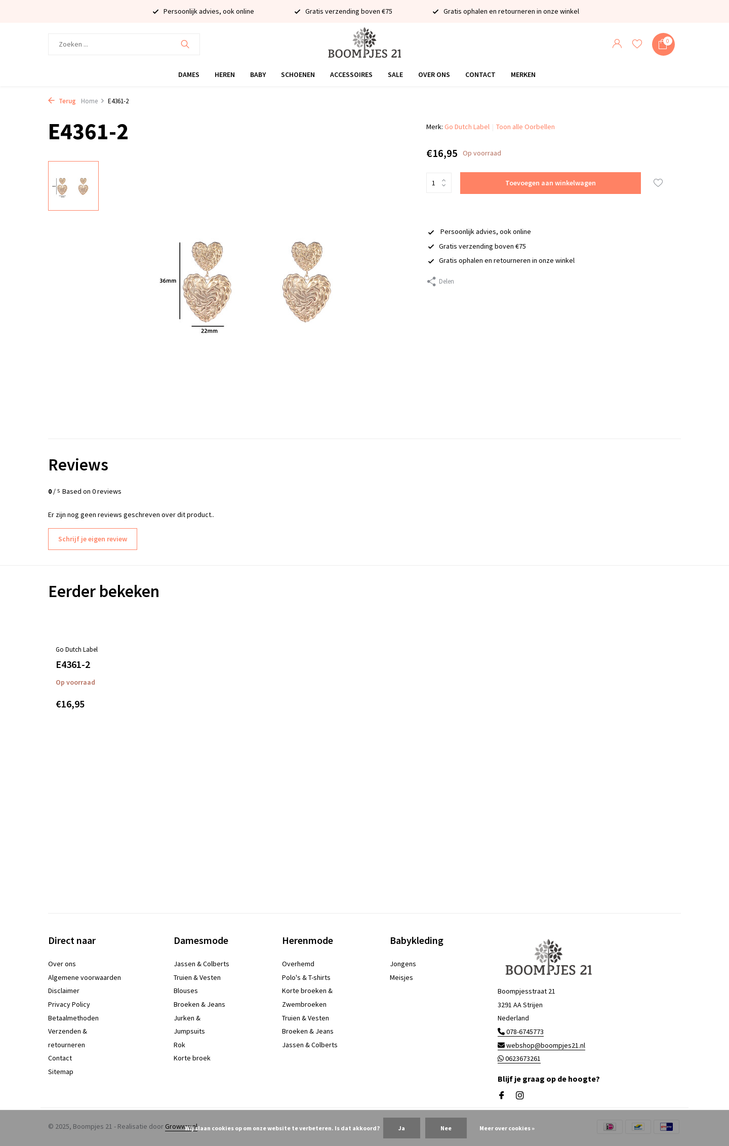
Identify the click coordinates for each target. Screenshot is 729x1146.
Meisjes (401, 977)
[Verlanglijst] (637, 44)
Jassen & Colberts (201, 963)
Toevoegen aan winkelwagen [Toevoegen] (550, 182)
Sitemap (60, 1071)
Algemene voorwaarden (84, 977)
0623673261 (519, 1058)
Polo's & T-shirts (306, 977)
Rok (179, 1044)
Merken (523, 74)
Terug (62, 101)
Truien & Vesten (197, 977)
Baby (258, 74)
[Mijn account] (617, 44)
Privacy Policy (69, 1004)
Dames (188, 74)
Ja (401, 1128)
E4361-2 (73, 664)
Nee (446, 1128)
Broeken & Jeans (199, 1004)
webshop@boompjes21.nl (541, 1045)
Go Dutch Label (467, 126)
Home (93, 101)
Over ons (434, 74)
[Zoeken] (124, 44)
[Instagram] (520, 1095)
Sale (395, 74)
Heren (225, 74)
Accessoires (351, 74)
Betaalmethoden (73, 1017)
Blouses (186, 990)
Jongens (403, 963)
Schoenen (298, 74)
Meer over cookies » (507, 1128)
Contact (480, 74)
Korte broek (192, 1057)
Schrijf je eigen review (92, 538)
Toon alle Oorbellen (525, 126)
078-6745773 (521, 1031)
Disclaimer (63, 990)
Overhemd (298, 963)
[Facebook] (502, 1095)
